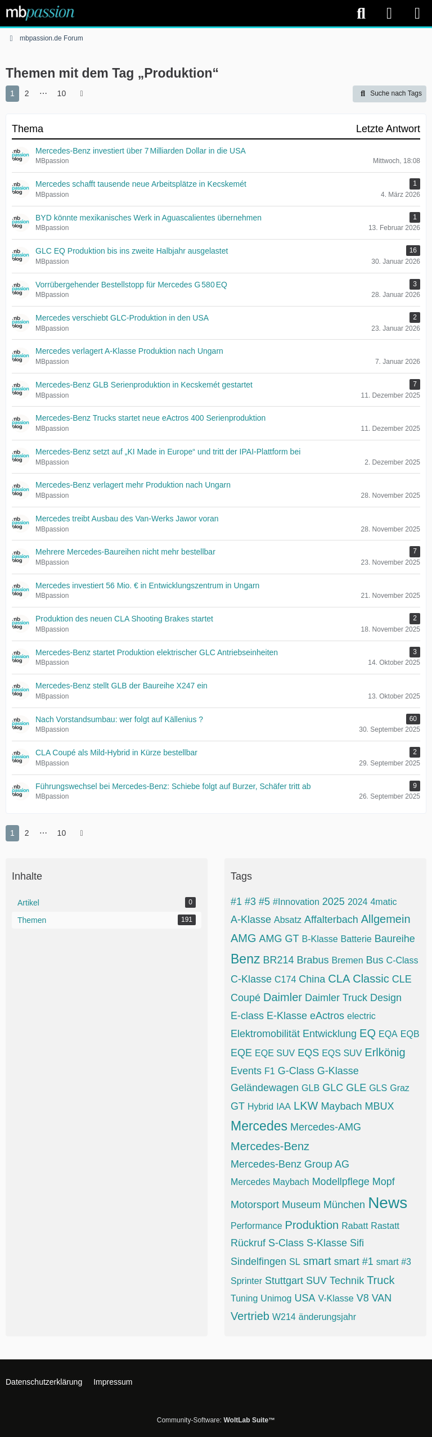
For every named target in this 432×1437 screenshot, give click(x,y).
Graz (400, 1088)
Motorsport (255, 1204)
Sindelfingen (258, 1261)
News (387, 1202)
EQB (410, 1034)
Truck (380, 1280)
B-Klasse (320, 939)
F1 (269, 1071)
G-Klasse (338, 1070)
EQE (241, 1052)
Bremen (347, 960)
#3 (250, 901)
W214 (284, 1317)
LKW (306, 1106)
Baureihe (395, 938)
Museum (301, 1204)
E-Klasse (287, 1015)
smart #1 (354, 1261)
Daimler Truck (336, 997)
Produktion (312, 1225)
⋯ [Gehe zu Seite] (43, 93)
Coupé (245, 997)
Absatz (288, 920)
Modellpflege (341, 1181)
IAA (283, 1106)
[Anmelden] (389, 13)
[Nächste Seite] (81, 93)
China (312, 979)
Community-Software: (216, 1420)
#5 (264, 901)
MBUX (379, 1106)
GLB (311, 1088)
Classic (371, 978)
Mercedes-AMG (325, 1127)
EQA (388, 1034)
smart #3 (393, 1262)
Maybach (341, 1106)
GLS (378, 1088)
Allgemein (386, 919)
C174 (285, 979)
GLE (356, 1087)
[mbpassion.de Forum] (40, 13)
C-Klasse (251, 979)
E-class (247, 1015)
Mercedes (259, 1126)
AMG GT (279, 938)
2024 (358, 902)
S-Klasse (327, 1243)
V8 (363, 1298)
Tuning (244, 1298)
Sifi (357, 1243)
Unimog (275, 1298)
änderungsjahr (327, 1317)
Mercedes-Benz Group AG (290, 1164)
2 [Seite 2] (27, 93)
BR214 (278, 960)
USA (304, 1298)
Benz (245, 959)
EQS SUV (342, 1053)
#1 (236, 901)
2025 (333, 901)
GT (238, 1106)
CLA (339, 978)
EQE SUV (275, 1053)
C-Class (402, 960)
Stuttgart (284, 1280)
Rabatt (354, 1226)
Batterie (356, 939)
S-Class (286, 1243)
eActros (327, 1015)
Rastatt (385, 1226)
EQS (308, 1052)
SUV (316, 1280)
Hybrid (260, 1106)
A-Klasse (251, 919)
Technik (347, 1280)
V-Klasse (335, 1298)
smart (317, 1261)
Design (386, 997)
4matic (383, 902)
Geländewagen (265, 1087)
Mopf (383, 1181)
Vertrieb (250, 1316)
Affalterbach (331, 919)
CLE (402, 979)
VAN (382, 1298)
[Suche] (361, 13)
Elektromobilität (265, 1033)
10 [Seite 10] (61, 93)
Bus (375, 960)
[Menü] (417, 13)
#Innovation (296, 902)
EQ (367, 1033)
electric (361, 1016)
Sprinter (246, 1281)
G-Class (296, 1070)
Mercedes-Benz (270, 1146)
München (344, 1204)
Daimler (282, 997)
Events (246, 1070)
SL (294, 1262)
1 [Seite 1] (12, 93)
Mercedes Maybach (270, 1182)
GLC (332, 1087)
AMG (243, 938)
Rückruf (248, 1243)
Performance (256, 1226)
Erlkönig (384, 1052)
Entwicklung (330, 1033)
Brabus (312, 960)
